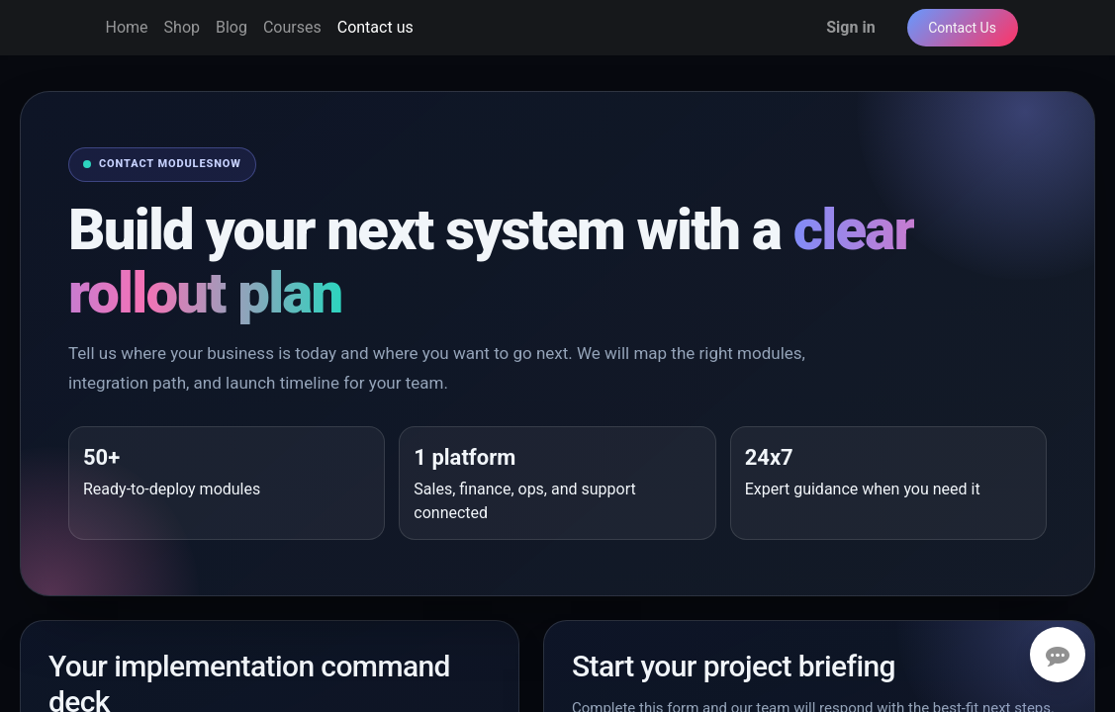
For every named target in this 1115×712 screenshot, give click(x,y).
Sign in (850, 27)
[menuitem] (127, 27)
